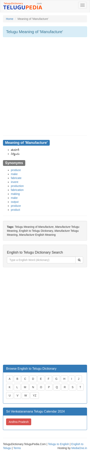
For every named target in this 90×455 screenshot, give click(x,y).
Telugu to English (58, 444)
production (17, 186)
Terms (17, 448)
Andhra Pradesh (19, 421)
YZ (34, 395)
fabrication (17, 189)
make (14, 174)
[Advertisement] (45, 86)
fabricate (16, 178)
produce (16, 170)
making (15, 193)
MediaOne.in (79, 448)
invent (14, 182)
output (15, 201)
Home (9, 18)
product (15, 209)
